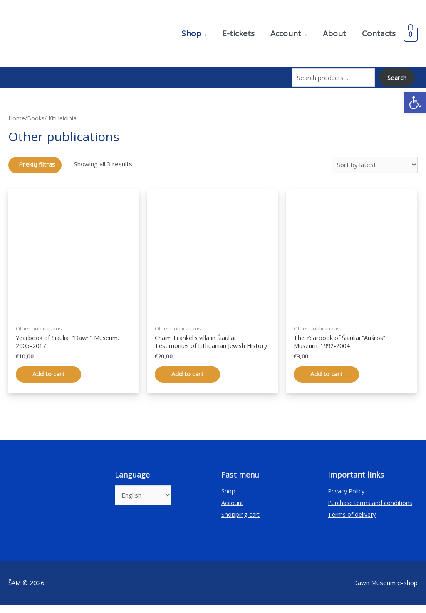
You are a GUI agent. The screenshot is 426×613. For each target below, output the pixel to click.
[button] (415, 102)
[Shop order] (375, 163)
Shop (228, 498)
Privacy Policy (347, 498)
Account (232, 510)
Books (36, 116)
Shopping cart (240, 521)
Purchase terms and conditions (372, 510)
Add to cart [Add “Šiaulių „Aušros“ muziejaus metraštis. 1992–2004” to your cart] (326, 373)
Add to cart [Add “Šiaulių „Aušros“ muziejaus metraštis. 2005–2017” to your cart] (48, 373)
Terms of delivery (353, 521)
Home (16, 116)
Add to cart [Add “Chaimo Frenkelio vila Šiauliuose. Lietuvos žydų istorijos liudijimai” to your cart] (187, 381)
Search (396, 76)
